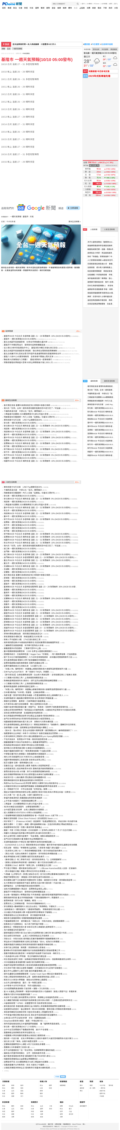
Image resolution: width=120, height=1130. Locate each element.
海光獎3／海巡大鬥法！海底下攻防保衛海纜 (31, 44)
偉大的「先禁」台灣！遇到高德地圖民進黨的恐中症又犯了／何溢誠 (32, 408)
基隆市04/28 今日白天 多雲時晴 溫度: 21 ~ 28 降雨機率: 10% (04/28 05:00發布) (37, 336)
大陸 (116, 8)
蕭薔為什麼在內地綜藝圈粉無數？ (18, 994)
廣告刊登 (50, 1124)
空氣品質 (96, 49)
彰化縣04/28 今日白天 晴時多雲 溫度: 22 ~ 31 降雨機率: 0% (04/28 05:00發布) (36, 426)
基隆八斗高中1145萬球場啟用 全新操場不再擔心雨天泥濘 (28, 357)
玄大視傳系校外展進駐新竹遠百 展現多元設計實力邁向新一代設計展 (32, 883)
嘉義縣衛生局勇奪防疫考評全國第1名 (19, 1033)
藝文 (70, 1109)
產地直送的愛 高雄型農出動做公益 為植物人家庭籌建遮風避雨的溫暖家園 (34, 1006)
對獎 (91, 1081)
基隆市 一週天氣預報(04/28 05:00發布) (20, 339)
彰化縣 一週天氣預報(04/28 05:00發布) (102, 408)
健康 (59, 8)
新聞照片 (34, 1102)
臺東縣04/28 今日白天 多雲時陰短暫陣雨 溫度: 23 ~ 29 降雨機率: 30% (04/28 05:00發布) (41, 587)
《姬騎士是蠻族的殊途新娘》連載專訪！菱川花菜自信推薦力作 (30, 862)
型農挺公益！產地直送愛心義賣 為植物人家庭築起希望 (27, 766)
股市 (83, 4)
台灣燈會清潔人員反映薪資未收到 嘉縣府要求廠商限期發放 (28, 769)
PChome (96, 4)
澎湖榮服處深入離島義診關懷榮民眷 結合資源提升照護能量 (28, 698)
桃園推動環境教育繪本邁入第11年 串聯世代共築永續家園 (28, 722)
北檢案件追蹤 (106, 44)
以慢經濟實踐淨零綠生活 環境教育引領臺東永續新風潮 (27, 1068)
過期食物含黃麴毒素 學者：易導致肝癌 (102, 289)
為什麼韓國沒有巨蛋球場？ (15, 930)
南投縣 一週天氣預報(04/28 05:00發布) (102, 415)
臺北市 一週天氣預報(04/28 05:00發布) (20, 563)
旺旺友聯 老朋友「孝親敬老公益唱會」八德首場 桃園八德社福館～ (32, 848)
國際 (37, 8)
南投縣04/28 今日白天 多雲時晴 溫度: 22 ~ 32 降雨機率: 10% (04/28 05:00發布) (37, 432)
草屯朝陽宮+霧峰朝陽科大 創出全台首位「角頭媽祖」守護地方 (30, 906)
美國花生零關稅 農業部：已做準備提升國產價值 (24, 701)
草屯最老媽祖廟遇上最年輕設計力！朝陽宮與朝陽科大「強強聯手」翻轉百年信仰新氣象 (40, 725)
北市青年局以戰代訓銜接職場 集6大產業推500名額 (26, 704)
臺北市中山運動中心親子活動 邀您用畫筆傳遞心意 (25, 971)
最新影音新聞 (109, 381)
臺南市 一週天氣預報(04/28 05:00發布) (20, 593)
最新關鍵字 (83, 1106)
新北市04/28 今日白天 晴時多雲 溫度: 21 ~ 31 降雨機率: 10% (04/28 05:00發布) (37, 543)
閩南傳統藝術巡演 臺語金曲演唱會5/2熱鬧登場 (23, 780)
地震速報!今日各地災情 (98, 71)
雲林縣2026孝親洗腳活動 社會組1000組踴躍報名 (24, 748)
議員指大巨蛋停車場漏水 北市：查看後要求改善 (24, 1053)
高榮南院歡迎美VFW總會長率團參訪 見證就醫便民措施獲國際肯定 (31, 642)
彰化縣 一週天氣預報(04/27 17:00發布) (20, 1027)
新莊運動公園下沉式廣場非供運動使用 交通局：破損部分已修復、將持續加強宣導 (38, 880)
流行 (21, 1096)
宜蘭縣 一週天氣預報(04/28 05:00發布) (20, 572)
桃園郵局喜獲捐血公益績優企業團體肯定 (21, 1059)
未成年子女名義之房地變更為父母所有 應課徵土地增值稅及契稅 (31, 997)
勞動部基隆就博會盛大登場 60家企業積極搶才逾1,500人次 (28, 362)
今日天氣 (87, 49)
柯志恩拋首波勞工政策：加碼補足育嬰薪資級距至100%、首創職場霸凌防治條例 (37, 959)
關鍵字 (82, 1102)
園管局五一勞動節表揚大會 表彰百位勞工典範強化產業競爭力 (29, 927)
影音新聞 (5, 1102)
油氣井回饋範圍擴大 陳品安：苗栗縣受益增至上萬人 (26, 889)
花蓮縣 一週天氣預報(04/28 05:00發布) (20, 596)
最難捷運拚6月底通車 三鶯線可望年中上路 (22, 648)
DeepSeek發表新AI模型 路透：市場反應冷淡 (23, 1021)
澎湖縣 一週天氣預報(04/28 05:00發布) (20, 569)
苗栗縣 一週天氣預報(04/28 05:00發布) (102, 430)
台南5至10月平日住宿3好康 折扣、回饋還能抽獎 (25, 1018)
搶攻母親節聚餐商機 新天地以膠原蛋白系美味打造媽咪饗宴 (28, 774)
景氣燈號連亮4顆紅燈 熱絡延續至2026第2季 (23, 637)
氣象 (101, 1081)
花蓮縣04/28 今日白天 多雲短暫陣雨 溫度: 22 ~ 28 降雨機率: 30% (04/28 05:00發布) (39, 616)
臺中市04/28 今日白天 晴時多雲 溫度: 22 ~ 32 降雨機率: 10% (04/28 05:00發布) (37, 438)
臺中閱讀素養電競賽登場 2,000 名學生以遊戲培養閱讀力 (28, 651)
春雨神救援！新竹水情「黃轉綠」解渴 (20, 901)
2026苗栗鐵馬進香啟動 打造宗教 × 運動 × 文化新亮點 (26, 989)
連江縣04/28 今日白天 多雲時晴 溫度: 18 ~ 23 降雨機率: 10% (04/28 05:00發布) (37, 554)
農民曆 (86, 44)
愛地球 (71, 1114)
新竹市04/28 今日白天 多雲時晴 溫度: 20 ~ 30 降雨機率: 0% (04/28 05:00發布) (36, 455)
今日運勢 (95, 44)
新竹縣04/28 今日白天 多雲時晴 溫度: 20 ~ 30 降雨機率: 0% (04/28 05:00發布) (36, 449)
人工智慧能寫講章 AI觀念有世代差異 (101, 260)
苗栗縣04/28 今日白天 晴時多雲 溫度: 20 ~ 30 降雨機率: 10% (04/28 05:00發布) (37, 443)
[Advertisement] (41, 296)
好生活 (71, 1106)
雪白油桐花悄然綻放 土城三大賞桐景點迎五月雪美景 (26, 936)
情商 (21, 1088)
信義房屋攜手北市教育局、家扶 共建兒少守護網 (24, 1065)
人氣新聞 (90, 229)
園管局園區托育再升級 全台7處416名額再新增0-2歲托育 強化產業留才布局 (35, 933)
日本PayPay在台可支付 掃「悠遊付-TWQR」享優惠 (26, 672)
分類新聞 (5, 1081)
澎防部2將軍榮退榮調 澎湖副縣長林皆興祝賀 (23, 713)
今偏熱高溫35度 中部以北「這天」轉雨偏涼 (23, 411)
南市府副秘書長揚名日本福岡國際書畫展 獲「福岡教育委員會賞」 (32, 1024)
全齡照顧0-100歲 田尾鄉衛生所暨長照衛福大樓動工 (26, 728)
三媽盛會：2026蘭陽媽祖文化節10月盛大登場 (23, 804)
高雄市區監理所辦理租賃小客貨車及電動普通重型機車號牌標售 (30, 965)
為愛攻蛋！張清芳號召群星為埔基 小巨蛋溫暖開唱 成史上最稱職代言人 (33, 695)
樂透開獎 (113, 49)
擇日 (81, 1091)
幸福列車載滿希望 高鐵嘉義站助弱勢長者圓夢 (23, 798)
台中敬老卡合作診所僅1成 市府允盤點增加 (22, 986)
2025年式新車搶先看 (99, 76)
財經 (26, 8)
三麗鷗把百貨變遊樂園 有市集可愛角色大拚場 (23, 645)
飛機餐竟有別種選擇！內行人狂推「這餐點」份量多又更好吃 (29, 417)
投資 (61, 1111)
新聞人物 (43, 1081)
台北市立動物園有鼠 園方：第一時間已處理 (23, 983)
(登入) (116, 4)
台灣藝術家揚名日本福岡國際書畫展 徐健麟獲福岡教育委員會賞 (30, 786)
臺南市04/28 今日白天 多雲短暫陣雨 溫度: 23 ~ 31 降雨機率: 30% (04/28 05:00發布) (39, 631)
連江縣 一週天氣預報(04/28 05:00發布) (20, 549)
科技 (31, 8)
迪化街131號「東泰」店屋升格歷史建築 (20, 1041)
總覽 (61, 1106)
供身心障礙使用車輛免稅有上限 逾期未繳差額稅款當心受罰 (29, 977)
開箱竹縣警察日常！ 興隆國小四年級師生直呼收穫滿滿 (27, 877)
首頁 (4, 8)
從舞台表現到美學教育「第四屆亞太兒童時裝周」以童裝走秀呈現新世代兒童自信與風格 (40, 710)
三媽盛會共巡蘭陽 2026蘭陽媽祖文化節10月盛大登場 (26, 414)
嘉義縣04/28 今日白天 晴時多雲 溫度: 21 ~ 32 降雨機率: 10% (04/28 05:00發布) (37, 619)
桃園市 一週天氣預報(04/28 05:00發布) (102, 452)
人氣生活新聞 (109, 229)
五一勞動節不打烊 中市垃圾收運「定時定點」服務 (25, 789)
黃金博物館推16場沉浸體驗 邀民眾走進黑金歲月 (24, 857)
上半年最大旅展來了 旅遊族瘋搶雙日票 (20, 801)
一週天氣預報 (15, 217)
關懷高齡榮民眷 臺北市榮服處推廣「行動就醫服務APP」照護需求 (31, 898)
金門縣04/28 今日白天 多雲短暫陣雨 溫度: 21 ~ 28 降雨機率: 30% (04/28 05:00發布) (39, 557)
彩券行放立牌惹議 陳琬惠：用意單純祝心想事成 (24, 948)
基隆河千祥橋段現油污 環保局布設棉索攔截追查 (24, 345)
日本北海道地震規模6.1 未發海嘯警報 (102, 286)
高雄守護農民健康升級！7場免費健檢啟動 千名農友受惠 (27, 751)
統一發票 (92, 1088)
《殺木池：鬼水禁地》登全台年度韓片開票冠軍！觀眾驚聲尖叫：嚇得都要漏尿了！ (39, 730)
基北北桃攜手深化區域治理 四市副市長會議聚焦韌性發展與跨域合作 (32, 354)
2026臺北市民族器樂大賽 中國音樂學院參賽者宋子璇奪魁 (28, 912)
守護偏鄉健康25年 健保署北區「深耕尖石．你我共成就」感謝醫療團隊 (34, 921)
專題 (9, 8)
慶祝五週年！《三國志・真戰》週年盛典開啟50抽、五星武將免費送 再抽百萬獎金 (38, 824)
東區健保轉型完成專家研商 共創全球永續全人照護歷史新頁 (28, 1012)
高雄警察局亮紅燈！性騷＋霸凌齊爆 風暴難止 (23, 827)
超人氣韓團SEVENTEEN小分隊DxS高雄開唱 (22, 813)
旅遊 (94, 8)
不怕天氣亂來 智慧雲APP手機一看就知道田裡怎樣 (25, 739)
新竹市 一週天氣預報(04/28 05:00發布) (102, 444)
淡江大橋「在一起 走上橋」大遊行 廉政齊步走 (23, 795)
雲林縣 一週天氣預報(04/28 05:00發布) (20, 581)
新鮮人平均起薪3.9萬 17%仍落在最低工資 (22, 640)
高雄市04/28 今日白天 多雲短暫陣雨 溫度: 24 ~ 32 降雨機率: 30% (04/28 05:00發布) (39, 628)
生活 (75, 8)
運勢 (48, 8)
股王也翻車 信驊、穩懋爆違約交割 (18, 763)
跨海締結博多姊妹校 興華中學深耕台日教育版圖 (24, 745)
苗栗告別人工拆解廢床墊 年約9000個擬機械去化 (25, 904)
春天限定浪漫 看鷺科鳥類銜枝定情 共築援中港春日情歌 (27, 405)
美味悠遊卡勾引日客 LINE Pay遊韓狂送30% (23, 420)
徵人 (84, 1124)
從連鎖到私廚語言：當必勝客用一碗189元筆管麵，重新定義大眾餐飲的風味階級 (37, 1009)
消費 (88, 8)
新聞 (3, 49)
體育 (70, 8)
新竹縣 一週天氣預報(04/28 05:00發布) (102, 437)
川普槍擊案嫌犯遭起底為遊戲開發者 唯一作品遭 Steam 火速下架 (31, 816)
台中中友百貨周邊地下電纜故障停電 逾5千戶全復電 (26, 1030)
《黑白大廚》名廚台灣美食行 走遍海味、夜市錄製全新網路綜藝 (30, 854)
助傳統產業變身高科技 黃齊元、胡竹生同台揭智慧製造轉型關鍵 (30, 681)
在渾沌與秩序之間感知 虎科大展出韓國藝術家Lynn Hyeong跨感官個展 (33, 736)
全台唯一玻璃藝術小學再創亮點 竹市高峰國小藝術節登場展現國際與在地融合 (36, 895)
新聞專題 (63, 1081)
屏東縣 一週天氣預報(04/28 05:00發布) (20, 578)
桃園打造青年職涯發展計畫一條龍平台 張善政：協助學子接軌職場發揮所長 (36, 707)
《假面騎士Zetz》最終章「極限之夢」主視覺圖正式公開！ (28, 865)
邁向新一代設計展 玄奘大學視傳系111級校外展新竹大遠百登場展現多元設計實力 (38, 1038)
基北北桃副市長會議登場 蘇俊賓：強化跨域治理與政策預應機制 (30, 351)
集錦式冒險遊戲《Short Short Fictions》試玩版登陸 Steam (28, 818)
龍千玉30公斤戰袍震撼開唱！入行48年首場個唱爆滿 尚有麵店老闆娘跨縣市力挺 (38, 657)
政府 (110, 8)
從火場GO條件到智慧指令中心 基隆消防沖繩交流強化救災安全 (31, 348)
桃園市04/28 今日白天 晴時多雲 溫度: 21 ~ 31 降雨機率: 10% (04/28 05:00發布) (37, 461)
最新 (3, 1085)
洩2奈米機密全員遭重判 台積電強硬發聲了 (22, 807)
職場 (42, 8)
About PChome (76, 1124)
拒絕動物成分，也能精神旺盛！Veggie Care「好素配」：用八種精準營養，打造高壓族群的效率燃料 (46, 654)
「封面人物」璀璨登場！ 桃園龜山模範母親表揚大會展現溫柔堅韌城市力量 (35, 689)
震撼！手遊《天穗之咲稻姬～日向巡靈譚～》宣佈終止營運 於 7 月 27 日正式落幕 (38, 830)
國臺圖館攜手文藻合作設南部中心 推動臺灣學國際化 (26, 742)
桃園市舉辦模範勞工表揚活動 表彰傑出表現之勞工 (25, 760)
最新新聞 (90, 381)
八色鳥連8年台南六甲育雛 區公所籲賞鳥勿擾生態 (25, 956)
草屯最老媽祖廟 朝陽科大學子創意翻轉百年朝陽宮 (25, 660)
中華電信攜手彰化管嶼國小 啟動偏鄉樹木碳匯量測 (25, 754)
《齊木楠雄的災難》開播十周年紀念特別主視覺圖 (24, 871)
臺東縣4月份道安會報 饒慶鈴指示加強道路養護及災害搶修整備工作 (32, 950)
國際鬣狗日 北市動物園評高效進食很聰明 (22, 886)
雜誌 (99, 8)
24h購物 (89, 4)
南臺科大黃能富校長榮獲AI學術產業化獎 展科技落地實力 (27, 833)
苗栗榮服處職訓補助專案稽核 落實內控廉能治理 (24, 663)
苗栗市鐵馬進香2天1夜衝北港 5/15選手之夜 (23, 666)
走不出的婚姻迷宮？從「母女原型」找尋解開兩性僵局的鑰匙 (29, 1050)
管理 (61, 1114)
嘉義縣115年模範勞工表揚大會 (17, 1047)
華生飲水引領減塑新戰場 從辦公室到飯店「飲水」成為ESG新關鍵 (31, 942)
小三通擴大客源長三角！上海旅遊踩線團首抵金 (23, 678)
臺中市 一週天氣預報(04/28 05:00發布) (102, 423)
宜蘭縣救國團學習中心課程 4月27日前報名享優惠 (24, 1044)
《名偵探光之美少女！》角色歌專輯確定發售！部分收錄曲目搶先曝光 (33, 851)
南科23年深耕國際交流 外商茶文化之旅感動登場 (24, 757)
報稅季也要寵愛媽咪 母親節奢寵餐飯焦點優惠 (23, 918)
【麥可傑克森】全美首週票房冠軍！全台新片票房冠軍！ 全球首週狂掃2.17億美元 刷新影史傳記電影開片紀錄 (49, 675)
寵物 (21, 1085)
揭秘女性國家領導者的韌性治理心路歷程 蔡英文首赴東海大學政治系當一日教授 (37, 792)
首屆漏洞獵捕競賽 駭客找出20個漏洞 (101, 293)
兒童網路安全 (67, 1124)
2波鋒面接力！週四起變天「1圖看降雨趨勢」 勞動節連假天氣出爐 (32, 909)
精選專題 (62, 1085)
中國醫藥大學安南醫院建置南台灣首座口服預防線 (24, 1035)
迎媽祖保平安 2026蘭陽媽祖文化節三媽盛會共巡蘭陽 (26, 1062)
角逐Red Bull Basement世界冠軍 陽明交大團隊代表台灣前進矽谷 (31, 783)
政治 (15, 8)
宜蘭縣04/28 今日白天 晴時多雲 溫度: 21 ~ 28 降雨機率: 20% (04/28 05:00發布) (37, 598)
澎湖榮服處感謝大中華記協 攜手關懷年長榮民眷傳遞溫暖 (27, 842)
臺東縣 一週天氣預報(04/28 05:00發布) (20, 607)
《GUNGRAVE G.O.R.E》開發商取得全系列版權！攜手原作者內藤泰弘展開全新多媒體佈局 (42, 845)
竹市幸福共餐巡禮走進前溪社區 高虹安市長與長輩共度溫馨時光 (30, 1015)
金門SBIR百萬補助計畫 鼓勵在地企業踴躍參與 (23, 839)
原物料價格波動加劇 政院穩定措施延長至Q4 (23, 634)
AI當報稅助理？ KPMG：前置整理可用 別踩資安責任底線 (28, 1003)
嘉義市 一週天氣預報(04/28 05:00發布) (20, 604)
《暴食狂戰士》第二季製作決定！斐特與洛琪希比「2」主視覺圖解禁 (32, 860)
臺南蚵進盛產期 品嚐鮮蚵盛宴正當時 (19, 686)
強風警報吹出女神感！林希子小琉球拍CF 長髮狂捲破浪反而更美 (31, 733)
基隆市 (25, 217)
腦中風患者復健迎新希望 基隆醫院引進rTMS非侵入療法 (27, 1056)
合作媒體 (104, 4)
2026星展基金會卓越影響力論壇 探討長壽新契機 (24, 962)
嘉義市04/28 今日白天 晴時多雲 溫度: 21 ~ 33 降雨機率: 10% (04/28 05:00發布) (37, 610)
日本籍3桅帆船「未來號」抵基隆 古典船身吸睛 (24, 692)
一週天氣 (102, 1088)
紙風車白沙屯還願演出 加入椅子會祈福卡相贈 (23, 924)
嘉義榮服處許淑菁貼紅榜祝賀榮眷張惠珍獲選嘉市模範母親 (28, 945)
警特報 (111, 1085)
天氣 (32, 217)
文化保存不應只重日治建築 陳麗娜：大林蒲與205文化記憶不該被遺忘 (33, 968)
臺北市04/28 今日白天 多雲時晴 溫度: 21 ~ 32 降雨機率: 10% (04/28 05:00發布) (37, 560)
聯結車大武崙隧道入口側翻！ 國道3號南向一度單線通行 (28, 360)
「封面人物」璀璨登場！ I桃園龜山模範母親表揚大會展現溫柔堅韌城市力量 (35, 669)
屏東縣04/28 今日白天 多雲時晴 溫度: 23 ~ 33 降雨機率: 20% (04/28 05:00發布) (37, 622)
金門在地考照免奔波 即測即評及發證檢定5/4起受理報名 (27, 719)
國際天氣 (102, 1093)
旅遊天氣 (102, 1091)
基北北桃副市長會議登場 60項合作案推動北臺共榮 (25, 342)
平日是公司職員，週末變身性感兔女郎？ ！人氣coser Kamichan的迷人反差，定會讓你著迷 (42, 868)
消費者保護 (58, 1124)
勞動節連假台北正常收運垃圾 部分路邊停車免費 (24, 915)
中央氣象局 (26, 53)
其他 (21, 1109)
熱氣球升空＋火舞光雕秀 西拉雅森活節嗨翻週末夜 (25, 777)
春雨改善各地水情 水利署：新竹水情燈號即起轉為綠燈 (27, 772)
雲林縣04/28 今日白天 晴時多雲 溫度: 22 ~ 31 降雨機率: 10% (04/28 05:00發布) (37, 625)
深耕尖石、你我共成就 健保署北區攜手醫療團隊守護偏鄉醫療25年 (31, 939)
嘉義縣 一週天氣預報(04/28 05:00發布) (20, 590)
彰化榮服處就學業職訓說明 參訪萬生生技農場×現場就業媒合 (29, 716)
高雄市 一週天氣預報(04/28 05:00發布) (20, 601)
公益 (70, 1111)
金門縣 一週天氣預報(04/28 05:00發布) (20, 552)
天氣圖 (102, 1096)
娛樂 (64, 8)
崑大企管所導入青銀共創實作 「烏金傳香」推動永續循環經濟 (29, 836)
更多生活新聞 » (75, 222)
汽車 (105, 8)
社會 (20, 8)
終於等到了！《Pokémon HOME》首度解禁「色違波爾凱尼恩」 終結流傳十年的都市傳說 (41, 821)
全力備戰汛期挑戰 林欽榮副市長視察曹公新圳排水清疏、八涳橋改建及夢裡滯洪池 (38, 1000)
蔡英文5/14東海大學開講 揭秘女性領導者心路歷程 (25, 980)
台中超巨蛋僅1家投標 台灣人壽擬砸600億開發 (24, 810)
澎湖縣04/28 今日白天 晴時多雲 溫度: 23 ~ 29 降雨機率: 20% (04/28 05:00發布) (37, 566)
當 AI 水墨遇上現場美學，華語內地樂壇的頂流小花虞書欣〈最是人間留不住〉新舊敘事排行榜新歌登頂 (47, 992)
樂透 (91, 1085)
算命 (81, 1085)
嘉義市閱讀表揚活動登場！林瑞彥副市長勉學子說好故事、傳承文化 (32, 953)
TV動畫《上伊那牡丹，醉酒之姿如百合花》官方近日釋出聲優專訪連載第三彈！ (37, 874)
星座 (53, 8)
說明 (110, 4)
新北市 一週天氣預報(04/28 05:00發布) (20, 511)
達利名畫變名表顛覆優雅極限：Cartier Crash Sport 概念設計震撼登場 (33, 974)
